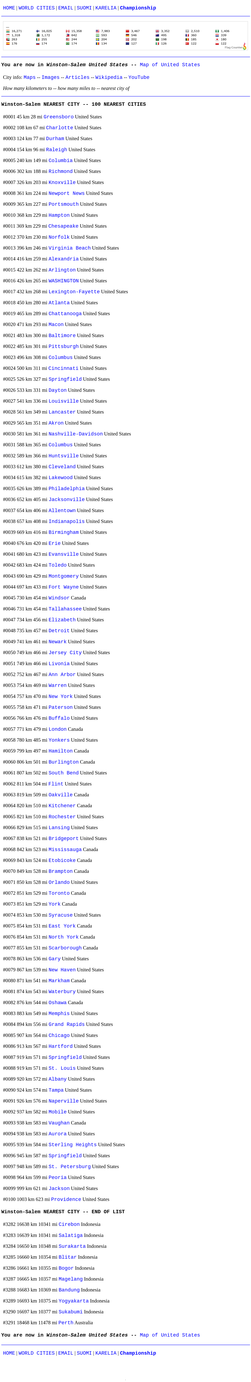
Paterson (61, 707)
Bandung (69, 1290)
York (55, 904)
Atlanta (59, 303)
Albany (58, 1079)
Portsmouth (64, 204)
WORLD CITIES (37, 8)
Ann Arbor (62, 674)
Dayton (58, 390)
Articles (77, 77)
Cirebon (69, 1224)
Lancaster (62, 412)
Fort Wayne (64, 587)
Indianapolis (67, 521)
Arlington (62, 270)
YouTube (139, 77)
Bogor (66, 1268)
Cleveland (62, 467)
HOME (9, 8)
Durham (55, 139)
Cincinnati (63, 368)
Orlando (59, 882)
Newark (58, 642)
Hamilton (61, 751)
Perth (65, 1323)
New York (61, 696)
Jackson (59, 1188)
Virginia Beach (70, 248)
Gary (55, 959)
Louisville (64, 401)
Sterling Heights (73, 1145)
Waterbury (62, 992)
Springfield (65, 379)
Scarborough (65, 948)
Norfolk (59, 237)
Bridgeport (64, 838)
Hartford (61, 1046)
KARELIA (106, 8)
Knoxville (62, 182)
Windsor (59, 598)
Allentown (62, 511)
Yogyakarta (74, 1301)
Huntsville (64, 456)
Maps (30, 77)
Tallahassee (65, 609)
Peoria (58, 1177)
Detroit (59, 631)
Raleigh (56, 150)
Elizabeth (62, 620)
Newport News (67, 193)
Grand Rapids (67, 1024)
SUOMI (84, 8)
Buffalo (59, 718)
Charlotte (59, 128)
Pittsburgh (64, 346)
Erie (55, 543)
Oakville (61, 795)
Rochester (62, 817)
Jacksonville (67, 499)
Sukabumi (71, 1312)
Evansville (64, 554)
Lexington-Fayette (74, 292)
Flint (55, 784)
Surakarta (72, 1246)
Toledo (58, 565)
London (58, 729)
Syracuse (61, 915)
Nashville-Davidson (76, 434)
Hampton (59, 215)
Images (50, 77)
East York (62, 926)
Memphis (59, 1013)
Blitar (68, 1257)
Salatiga (71, 1235)
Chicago (59, 1035)
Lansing (59, 828)
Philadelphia (67, 489)
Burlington (64, 762)
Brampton (61, 871)
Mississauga (65, 849)
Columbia (61, 160)
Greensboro (59, 117)
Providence (66, 1199)
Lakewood (61, 478)
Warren (58, 685)
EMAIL (65, 8)
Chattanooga (65, 314)
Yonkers (59, 740)
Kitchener (62, 806)
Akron (56, 423)
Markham (59, 981)
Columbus (61, 357)
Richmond (61, 171)
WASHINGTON (64, 281)
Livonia (59, 664)
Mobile (58, 1112)
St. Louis (62, 1068)
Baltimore (62, 336)
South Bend (64, 773)
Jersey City (65, 653)
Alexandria (64, 259)
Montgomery (64, 576)
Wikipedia (108, 77)
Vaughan (59, 1123)
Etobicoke (62, 860)
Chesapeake (63, 226)
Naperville (64, 1101)
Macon (56, 324)
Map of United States (170, 65)
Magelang (71, 1279)
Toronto (59, 893)
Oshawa (58, 1003)
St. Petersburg (70, 1167)
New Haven (62, 970)
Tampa (56, 1090)
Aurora (58, 1134)
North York (64, 937)
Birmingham (64, 532)
